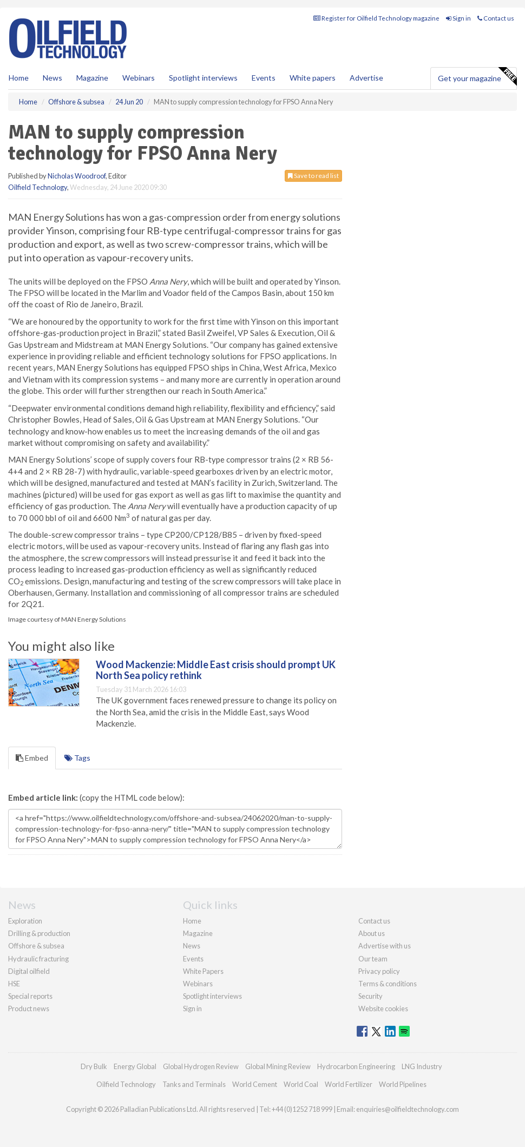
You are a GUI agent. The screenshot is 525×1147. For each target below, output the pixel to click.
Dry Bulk (94, 1066)
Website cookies (383, 1008)
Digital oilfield (29, 971)
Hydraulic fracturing (38, 958)
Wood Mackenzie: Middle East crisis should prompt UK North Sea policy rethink (216, 669)
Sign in (458, 18)
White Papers (203, 971)
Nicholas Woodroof (77, 176)
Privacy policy (379, 971)
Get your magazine (477, 77)
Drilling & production (39, 933)
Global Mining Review (278, 1066)
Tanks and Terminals (194, 1084)
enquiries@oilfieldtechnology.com (407, 1109)
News (191, 945)
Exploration (25, 921)
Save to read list (313, 176)
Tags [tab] (77, 757)
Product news (28, 1008)
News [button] (52, 77)
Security (370, 996)
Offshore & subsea (36, 945)
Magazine (92, 77)
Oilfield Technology (37, 187)
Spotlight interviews (203, 77)
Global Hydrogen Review (201, 1066)
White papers (313, 77)
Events (263, 77)
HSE (14, 983)
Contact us (495, 18)
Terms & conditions (387, 983)
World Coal (301, 1084)
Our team (373, 958)
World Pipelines (402, 1084)
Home (19, 77)
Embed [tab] (32, 757)
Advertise (366, 77)
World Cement (254, 1084)
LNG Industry (422, 1066)
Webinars (138, 77)
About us (371, 933)
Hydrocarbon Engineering (356, 1066)
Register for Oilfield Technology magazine (376, 18)
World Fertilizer (348, 1084)
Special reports (30, 996)
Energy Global (135, 1066)
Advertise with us (384, 945)
